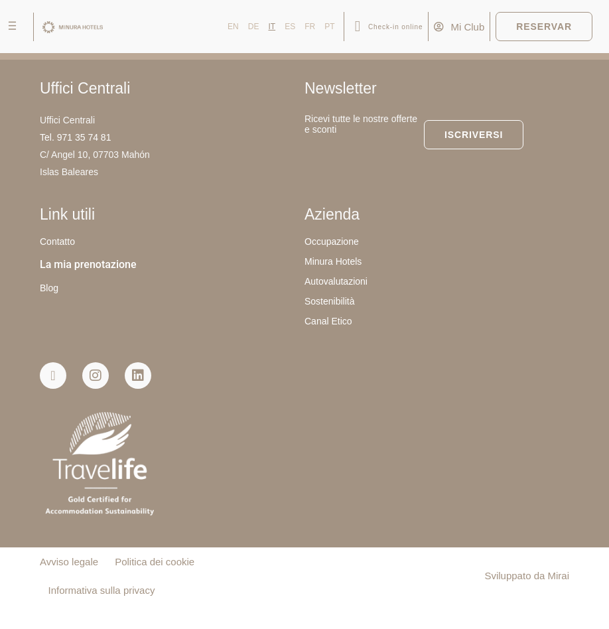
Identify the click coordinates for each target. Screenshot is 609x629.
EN (233, 26)
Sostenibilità (329, 301)
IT (271, 26)
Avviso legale (69, 561)
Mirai (559, 575)
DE (253, 26)
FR (309, 26)
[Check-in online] (357, 27)
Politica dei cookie (154, 561)
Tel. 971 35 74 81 (75, 137)
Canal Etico (328, 321)
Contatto (57, 241)
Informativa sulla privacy (101, 590)
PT (329, 26)
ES (290, 26)
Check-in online (395, 27)
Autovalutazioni (336, 281)
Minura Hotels (333, 261)
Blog (49, 288)
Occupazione (331, 241)
